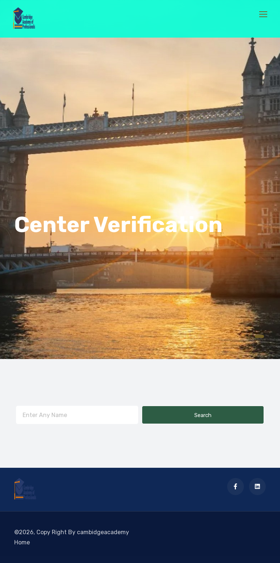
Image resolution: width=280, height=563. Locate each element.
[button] (259, 336)
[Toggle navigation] (264, 14)
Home (22, 542)
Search (202, 415)
